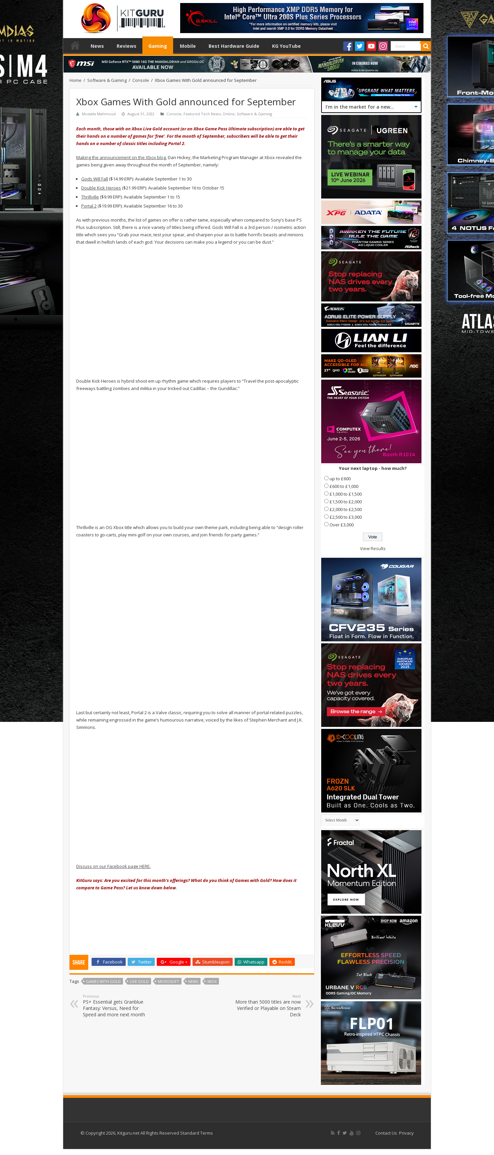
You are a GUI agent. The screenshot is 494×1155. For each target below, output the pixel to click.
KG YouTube (286, 46)
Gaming (157, 46)
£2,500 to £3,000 (346, 517)
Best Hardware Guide (234, 46)
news (193, 981)
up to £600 (340, 479)
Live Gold (139, 981)
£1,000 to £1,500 (346, 494)
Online (229, 113)
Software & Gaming (107, 80)
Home (75, 45)
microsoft (168, 981)
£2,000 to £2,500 (346, 509)
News (97, 46)
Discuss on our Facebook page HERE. (113, 866)
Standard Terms (196, 1133)
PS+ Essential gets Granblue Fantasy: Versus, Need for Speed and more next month (117, 1006)
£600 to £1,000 (344, 486)
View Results (373, 548)
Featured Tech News (202, 113)
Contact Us (386, 1133)
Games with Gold (103, 981)
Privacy (406, 1133)
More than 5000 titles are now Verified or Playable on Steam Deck (266, 1006)
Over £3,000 (342, 525)
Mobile (188, 46)
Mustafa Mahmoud (99, 113)
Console (140, 80)
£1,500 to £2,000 (346, 502)
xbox (212, 981)
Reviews (126, 46)
